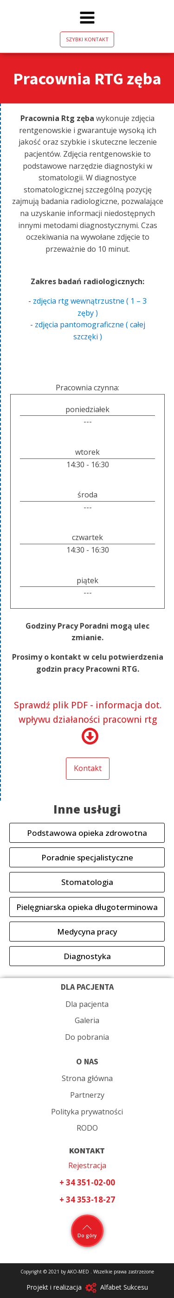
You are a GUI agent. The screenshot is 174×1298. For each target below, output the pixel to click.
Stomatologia (87, 882)
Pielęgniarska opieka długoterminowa (87, 907)
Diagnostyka (87, 956)
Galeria (87, 1020)
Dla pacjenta (87, 1004)
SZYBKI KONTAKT (87, 39)
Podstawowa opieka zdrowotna (87, 832)
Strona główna (87, 1078)
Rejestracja (87, 1165)
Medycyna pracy (87, 931)
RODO (87, 1128)
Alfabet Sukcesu (124, 1287)
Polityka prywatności (87, 1112)
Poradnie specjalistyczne (87, 857)
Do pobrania (87, 1037)
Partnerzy (87, 1095)
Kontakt (88, 768)
